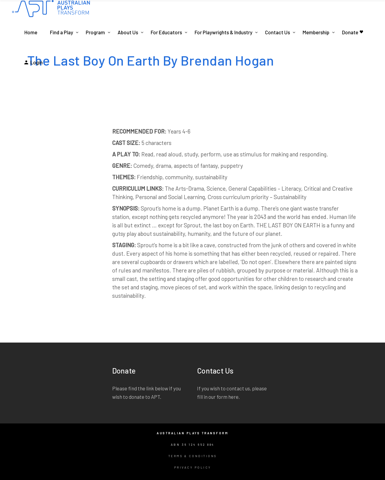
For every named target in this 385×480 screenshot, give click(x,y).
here (233, 397)
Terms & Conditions (192, 456)
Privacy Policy (192, 467)
